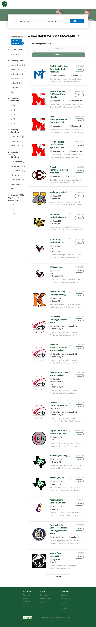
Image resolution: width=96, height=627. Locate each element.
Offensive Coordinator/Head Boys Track (58, 406)
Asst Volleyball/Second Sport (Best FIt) (58, 119)
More (12, 92)
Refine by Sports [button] (17, 60)
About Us (64, 608)
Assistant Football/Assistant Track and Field (58, 347)
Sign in (25, 605)
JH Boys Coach (56, 267)
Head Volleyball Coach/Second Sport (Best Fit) (57, 145)
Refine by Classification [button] (13, 99)
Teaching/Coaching (59, 455)
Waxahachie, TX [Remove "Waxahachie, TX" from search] (17, 43)
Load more (58, 577)
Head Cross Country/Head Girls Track (59, 320)
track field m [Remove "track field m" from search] (16, 40)
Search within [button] (16, 50)
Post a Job (26, 595)
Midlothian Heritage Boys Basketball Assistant (59, 69)
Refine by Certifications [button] (13, 131)
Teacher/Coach (57, 478)
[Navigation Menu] (92, 4)
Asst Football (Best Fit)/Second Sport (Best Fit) (58, 94)
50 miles (14, 54)
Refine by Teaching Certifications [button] (13, 154)
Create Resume (45, 599)
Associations (65, 599)
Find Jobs (76, 21)
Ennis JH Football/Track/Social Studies (59, 170)
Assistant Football (58, 192)
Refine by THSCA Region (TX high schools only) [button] (16, 197)
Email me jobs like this (41, 44)
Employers (65, 595)
